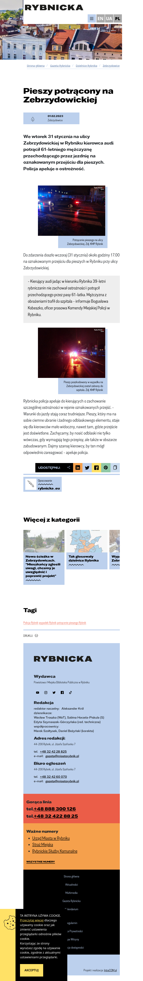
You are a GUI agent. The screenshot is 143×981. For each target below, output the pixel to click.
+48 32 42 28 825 (53, 751)
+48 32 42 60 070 (53, 776)
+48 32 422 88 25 (56, 816)
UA (109, 18)
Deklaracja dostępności (71, 947)
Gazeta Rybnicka (60, 65)
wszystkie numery (40, 861)
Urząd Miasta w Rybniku (51, 838)
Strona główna (36, 65)
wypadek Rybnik (47, 623)
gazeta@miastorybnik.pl (62, 756)
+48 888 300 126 (55, 808)
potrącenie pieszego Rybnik (71, 623)
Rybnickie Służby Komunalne (54, 850)
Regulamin (71, 923)
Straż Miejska (42, 844)
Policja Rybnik (30, 623)
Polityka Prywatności (71, 931)
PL (117, 18)
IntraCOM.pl (110, 970)
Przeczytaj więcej (32, 920)
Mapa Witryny (71, 939)
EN (101, 18)
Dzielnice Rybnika (86, 65)
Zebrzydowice (111, 65)
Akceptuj (31, 970)
